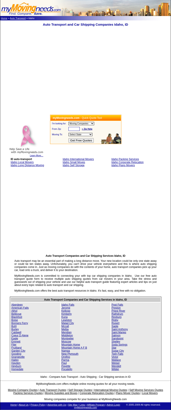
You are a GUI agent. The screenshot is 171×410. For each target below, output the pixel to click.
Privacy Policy (38, 404)
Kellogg (65, 310)
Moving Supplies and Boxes (61, 393)
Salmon (116, 335)
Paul (64, 363)
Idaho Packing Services (125, 159)
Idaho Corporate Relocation (127, 162)
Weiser (116, 363)
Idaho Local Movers (22, 162)
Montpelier (67, 338)
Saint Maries (119, 332)
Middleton (67, 335)
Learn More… (26, 154)
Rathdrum (117, 314)
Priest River (118, 310)
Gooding (16, 353)
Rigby (115, 320)
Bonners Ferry (19, 323)
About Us (24, 404)
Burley (15, 329)
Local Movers (150, 393)
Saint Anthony (120, 329)
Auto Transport (18, 18)
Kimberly (66, 314)
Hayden (15, 363)
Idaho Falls (67, 304)
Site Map (72, 404)
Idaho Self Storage (74, 165)
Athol (14, 310)
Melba (65, 329)
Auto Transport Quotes (53, 390)
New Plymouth (69, 353)
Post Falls (117, 304)
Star (114, 347)
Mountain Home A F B (74, 347)
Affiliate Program (96, 404)
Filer (13, 344)
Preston (116, 307)
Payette (65, 366)
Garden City (18, 350)
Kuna (64, 317)
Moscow (66, 341)
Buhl (14, 326)
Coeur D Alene (20, 335)
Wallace (116, 360)
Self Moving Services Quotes (146, 390)
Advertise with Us (56, 404)
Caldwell (16, 332)
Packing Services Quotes (28, 393)
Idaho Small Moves (74, 162)
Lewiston (66, 320)
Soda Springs (119, 344)
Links (82, 404)
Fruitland (16, 347)
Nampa (65, 350)
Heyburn (16, 366)
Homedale (17, 369)
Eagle (14, 338)
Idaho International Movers (78, 159)
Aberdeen (17, 304)
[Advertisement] (41, 73)
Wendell (116, 366)
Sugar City (118, 350)
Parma (65, 360)
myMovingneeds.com (85, 407)
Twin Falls (117, 353)
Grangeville (18, 356)
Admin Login (113, 404)
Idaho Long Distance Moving (27, 165)
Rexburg (116, 317)
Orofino (65, 356)
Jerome (65, 307)
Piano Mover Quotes (128, 393)
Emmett (15, 341)
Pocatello (66, 369)
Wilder (115, 369)
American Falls (20, 307)
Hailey (15, 360)
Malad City (67, 323)
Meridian (66, 332)
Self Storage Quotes (80, 390)
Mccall (65, 326)
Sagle (115, 326)
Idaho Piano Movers (123, 165)
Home (4, 18)
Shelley (116, 341)
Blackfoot (16, 317)
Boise (14, 320)
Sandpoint (117, 338)
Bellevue (16, 314)
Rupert (115, 323)
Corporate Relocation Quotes (96, 393)
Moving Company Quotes (23, 390)
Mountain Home (70, 344)
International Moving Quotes (110, 390)
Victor (115, 356)
